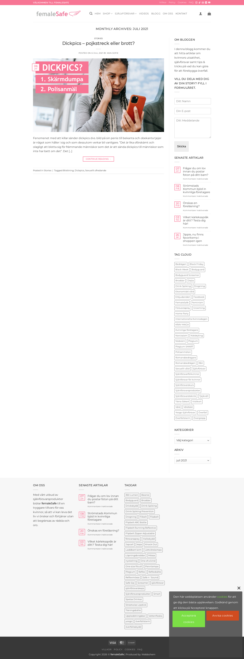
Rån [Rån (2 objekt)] (201, 363)
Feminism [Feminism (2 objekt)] (197, 302)
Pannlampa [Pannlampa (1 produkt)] (151, 566)
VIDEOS (144, 13)
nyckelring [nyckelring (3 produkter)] (131, 561)
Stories (98, 38)
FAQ (191, 2)
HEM (97, 13)
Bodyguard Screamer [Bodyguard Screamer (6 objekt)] (187, 275)
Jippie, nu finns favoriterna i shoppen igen (193, 238)
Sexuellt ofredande (95, 170)
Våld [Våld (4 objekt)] (177, 407)
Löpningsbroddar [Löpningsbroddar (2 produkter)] (135, 555)
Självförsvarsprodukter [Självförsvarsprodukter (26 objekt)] (187, 390)
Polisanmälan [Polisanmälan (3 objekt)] (183, 352)
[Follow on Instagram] (196, 3)
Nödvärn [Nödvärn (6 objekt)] (180, 341)
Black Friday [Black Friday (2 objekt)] (196, 264)
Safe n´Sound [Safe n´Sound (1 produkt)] (150, 577)
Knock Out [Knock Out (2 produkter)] (151, 544)
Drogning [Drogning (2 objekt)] (199, 286)
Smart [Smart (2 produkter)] (157, 594)
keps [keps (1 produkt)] (139, 544)
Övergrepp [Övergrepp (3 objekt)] (200, 418)
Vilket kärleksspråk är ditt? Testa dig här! (195, 220)
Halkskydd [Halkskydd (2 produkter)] (149, 539)
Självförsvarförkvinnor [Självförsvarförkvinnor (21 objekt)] (187, 374)
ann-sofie (112, 53)
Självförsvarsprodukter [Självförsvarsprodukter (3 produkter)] (138, 594)
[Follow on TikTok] (200, 3)
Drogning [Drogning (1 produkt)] (131, 517)
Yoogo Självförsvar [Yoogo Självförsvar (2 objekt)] (185, 412)
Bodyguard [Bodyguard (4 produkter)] (132, 500)
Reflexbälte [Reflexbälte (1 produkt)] (154, 572)
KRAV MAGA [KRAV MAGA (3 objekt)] (182, 324)
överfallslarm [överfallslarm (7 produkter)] (143, 621)
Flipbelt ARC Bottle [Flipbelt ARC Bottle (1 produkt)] (136, 522)
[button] (200, 13)
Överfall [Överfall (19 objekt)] (202, 412)
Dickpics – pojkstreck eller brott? (98, 43)
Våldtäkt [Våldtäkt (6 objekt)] (188, 407)
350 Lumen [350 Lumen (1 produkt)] (132, 495)
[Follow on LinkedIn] (206, 3)
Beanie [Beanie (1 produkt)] (145, 495)
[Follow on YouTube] (209, 3)
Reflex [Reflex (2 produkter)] (141, 572)
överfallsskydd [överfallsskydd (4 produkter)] (133, 627)
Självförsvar (126, 13)
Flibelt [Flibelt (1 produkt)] (143, 517)
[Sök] (90, 13)
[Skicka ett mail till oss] (203, 3)
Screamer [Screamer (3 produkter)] (143, 583)
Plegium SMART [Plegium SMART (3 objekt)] (184, 346)
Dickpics (79, 170)
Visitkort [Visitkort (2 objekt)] (196, 401)
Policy (172, 2)
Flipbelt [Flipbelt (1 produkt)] (154, 517)
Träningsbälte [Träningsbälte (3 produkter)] (133, 610)
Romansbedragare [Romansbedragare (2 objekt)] (185, 357)
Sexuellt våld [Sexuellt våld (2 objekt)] (182, 368)
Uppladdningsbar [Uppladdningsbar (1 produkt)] (135, 616)
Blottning (68, 170)
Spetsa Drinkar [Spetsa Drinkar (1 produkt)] (134, 599)
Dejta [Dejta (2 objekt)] (191, 280)
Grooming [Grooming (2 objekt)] (199, 308)
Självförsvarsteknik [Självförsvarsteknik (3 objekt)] (185, 396)
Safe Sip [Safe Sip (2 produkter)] (130, 583)
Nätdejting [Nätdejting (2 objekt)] (197, 335)
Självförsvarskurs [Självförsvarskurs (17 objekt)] (184, 385)
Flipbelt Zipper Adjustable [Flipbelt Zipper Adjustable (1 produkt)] (140, 533)
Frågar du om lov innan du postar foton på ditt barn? (195, 171)
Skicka (181, 146)
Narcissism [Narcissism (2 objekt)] (181, 335)
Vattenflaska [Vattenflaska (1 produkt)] (155, 616)
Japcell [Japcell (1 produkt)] (130, 544)
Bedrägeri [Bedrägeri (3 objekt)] (180, 264)
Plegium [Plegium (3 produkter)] (130, 572)
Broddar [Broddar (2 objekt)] (180, 280)
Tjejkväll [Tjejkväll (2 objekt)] (203, 396)
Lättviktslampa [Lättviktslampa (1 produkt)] (153, 550)
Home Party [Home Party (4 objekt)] (182, 313)
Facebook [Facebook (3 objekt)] (199, 297)
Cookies (182, 2)
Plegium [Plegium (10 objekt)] (193, 341)
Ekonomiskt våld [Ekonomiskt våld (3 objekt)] (184, 291)
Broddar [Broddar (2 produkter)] (145, 500)
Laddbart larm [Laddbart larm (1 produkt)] (134, 550)
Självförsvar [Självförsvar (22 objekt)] (199, 368)
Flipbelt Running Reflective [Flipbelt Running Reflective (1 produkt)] (141, 528)
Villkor (162, 2)
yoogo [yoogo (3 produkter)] (129, 621)
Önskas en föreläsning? (191, 204)
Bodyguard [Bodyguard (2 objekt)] (198, 269)
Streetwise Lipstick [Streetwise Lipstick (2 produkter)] (136, 605)
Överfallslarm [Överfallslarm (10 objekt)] (182, 418)
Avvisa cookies (222, 615)
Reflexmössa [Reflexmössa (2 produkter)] (132, 577)
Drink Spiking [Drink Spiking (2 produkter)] (149, 506)
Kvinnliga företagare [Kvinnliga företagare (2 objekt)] (186, 330)
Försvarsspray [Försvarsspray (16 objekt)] (182, 308)
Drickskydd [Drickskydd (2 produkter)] (132, 506)
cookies (222, 596)
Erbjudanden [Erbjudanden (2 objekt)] (182, 297)
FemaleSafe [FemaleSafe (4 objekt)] (182, 302)
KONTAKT (181, 13)
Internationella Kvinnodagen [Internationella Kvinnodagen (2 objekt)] (191, 319)
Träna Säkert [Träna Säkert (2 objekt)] (182, 401)
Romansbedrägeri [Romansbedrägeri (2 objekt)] (185, 363)
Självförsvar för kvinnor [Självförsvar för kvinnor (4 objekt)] (187, 379)
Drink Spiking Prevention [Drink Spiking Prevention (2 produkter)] (140, 511)
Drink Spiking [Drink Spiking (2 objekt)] (183, 286)
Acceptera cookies (188, 619)
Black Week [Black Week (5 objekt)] (181, 269)
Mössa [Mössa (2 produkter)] (151, 555)
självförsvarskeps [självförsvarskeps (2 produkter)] (135, 588)
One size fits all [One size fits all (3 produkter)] (134, 566)
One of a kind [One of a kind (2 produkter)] (148, 561)
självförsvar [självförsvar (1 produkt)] (157, 583)
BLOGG (155, 13)
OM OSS (168, 13)
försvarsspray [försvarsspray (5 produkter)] (133, 539)
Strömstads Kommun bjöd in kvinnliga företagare (196, 189)
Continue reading (98, 159)
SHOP (108, 13)
